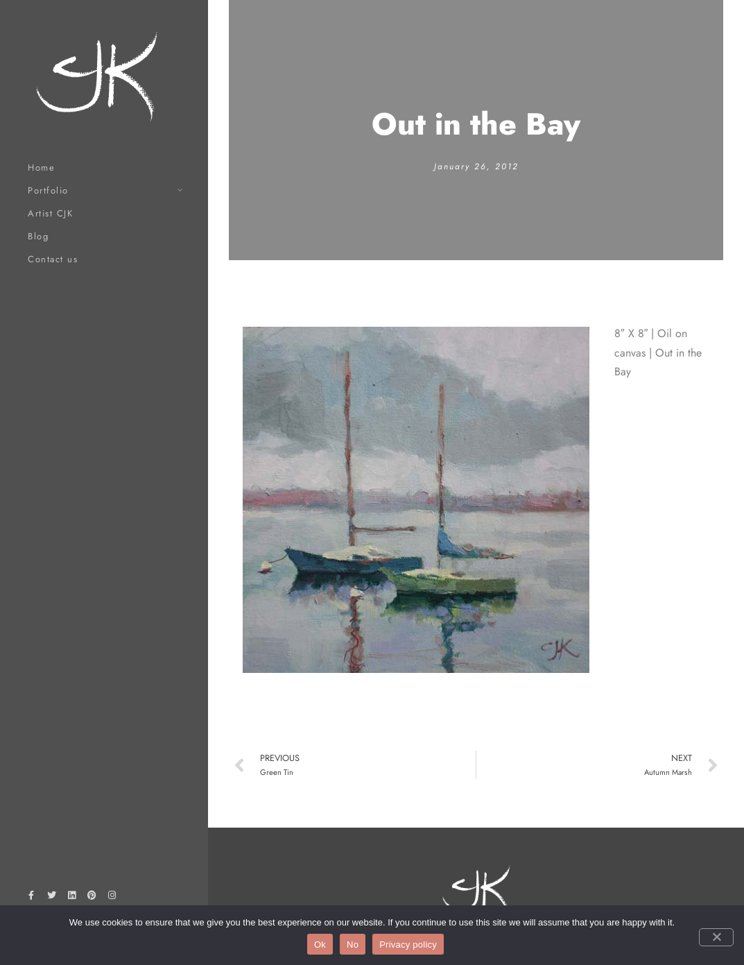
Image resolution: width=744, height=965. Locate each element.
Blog (38, 236)
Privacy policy (408, 944)
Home (41, 167)
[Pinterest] (92, 898)
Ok (320, 944)
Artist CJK (50, 213)
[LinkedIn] (71, 898)
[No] (716, 937)
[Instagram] (112, 898)
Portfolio (48, 190)
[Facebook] (31, 898)
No (352, 944)
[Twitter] (51, 898)
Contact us (53, 259)
